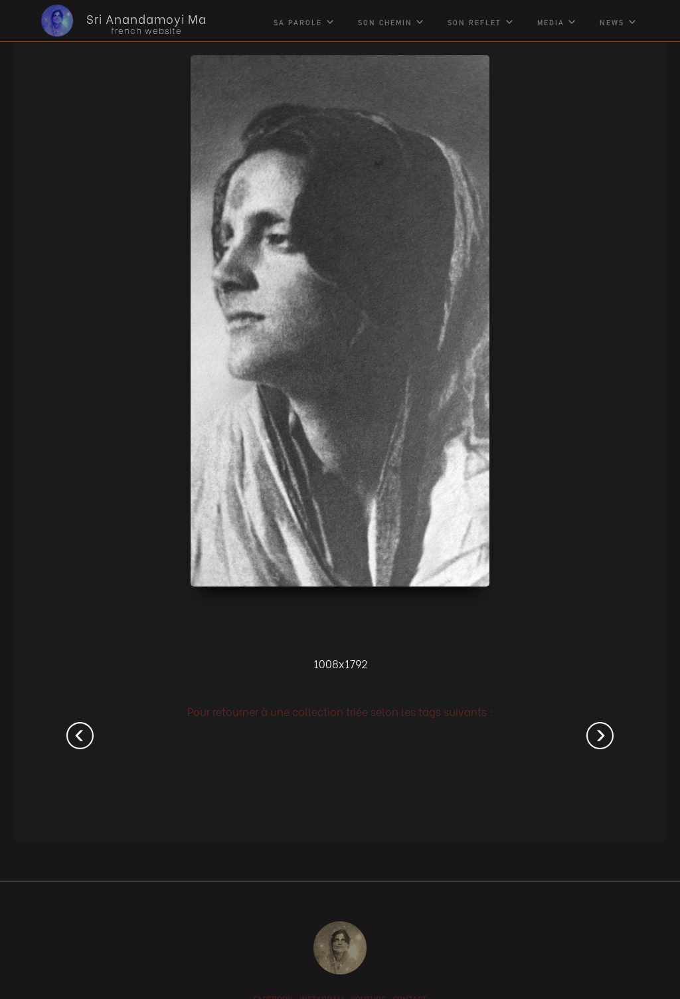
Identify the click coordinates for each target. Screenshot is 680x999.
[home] (114, 21)
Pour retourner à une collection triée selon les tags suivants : (340, 711)
